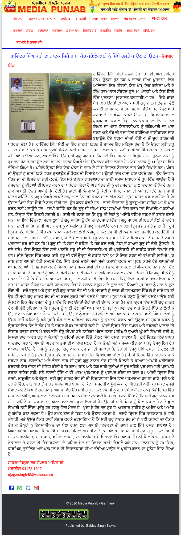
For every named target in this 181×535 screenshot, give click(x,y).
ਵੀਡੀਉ (118, 30)
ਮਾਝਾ (104, 19)
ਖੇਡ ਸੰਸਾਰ (130, 19)
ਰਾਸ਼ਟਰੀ (81, 19)
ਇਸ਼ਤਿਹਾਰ (89, 30)
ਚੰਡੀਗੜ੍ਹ (66, 19)
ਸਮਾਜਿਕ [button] (57, 30)
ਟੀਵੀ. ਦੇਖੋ (149, 30)
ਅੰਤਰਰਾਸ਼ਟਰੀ (36, 19)
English (159, 19)
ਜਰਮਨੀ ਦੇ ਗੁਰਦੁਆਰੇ (27, 42)
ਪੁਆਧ (142, 19)
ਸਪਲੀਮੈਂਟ (105, 30)
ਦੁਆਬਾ (93, 19)
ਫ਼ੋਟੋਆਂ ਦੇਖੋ (72, 30)
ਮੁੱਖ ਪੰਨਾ (18, 19)
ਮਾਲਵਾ (115, 19)
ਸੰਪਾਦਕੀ (18, 30)
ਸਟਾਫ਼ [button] (29, 30)
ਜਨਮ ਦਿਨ (133, 30)
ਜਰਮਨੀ (52, 19)
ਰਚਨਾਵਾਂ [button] (43, 30)
